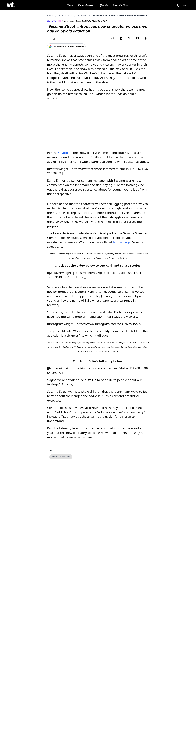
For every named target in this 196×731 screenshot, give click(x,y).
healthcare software (61, 456)
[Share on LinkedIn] (121, 38)
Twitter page (121, 242)
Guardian (64, 153)
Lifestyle (103, 5)
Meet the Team (121, 5)
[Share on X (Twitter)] (129, 38)
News (70, 5)
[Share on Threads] (146, 38)
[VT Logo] (11, 5)
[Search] (183, 5)
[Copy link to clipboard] (113, 38)
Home (50, 15)
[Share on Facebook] (137, 38)
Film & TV (82, 15)
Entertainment (85, 5)
